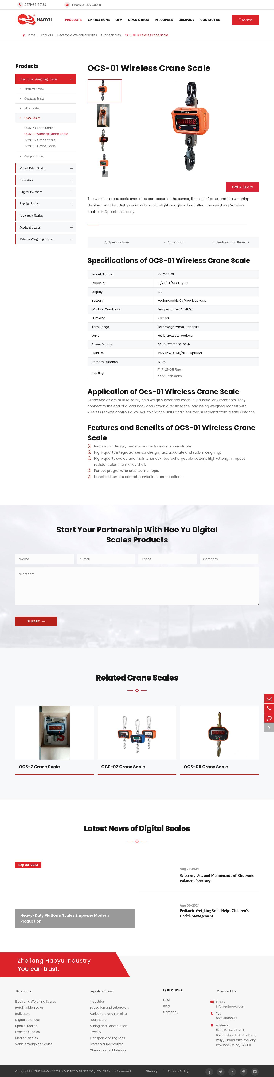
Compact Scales (30, 156)
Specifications (109, 242)
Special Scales (29, 204)
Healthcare (98, 1018)
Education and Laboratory (109, 1006)
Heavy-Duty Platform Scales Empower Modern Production (66, 918)
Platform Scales (30, 89)
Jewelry (95, 1031)
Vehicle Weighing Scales (36, 239)
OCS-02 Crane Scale (40, 140)
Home (30, 35)
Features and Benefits (195, 242)
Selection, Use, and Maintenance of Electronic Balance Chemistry (220, 878)
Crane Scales (111, 35)
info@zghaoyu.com (86, 4)
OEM (118, 20)
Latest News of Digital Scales (137, 828)
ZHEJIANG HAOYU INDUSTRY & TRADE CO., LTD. (67, 1070)
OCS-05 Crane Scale (40, 146)
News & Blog (138, 20)
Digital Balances (31, 192)
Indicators (26, 180)
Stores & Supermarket (106, 1043)
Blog (166, 1006)
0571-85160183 (35, 4)
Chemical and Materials (108, 1049)
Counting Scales (30, 98)
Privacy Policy (178, 1070)
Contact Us (210, 20)
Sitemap (151, 1070)
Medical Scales (30, 227)
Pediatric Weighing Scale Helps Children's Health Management (217, 913)
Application (152, 242)
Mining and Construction (108, 1025)
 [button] (104, 173)
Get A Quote (242, 187)
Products (73, 20)
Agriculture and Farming (108, 1012)
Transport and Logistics (107, 1037)
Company (186, 20)
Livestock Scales (31, 215)
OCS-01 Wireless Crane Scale (146, 35)
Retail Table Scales (33, 168)
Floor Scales (28, 108)
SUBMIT (36, 621)
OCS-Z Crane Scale (38, 128)
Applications (99, 20)
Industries (97, 1000)
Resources (164, 20)
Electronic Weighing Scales (77, 35)
